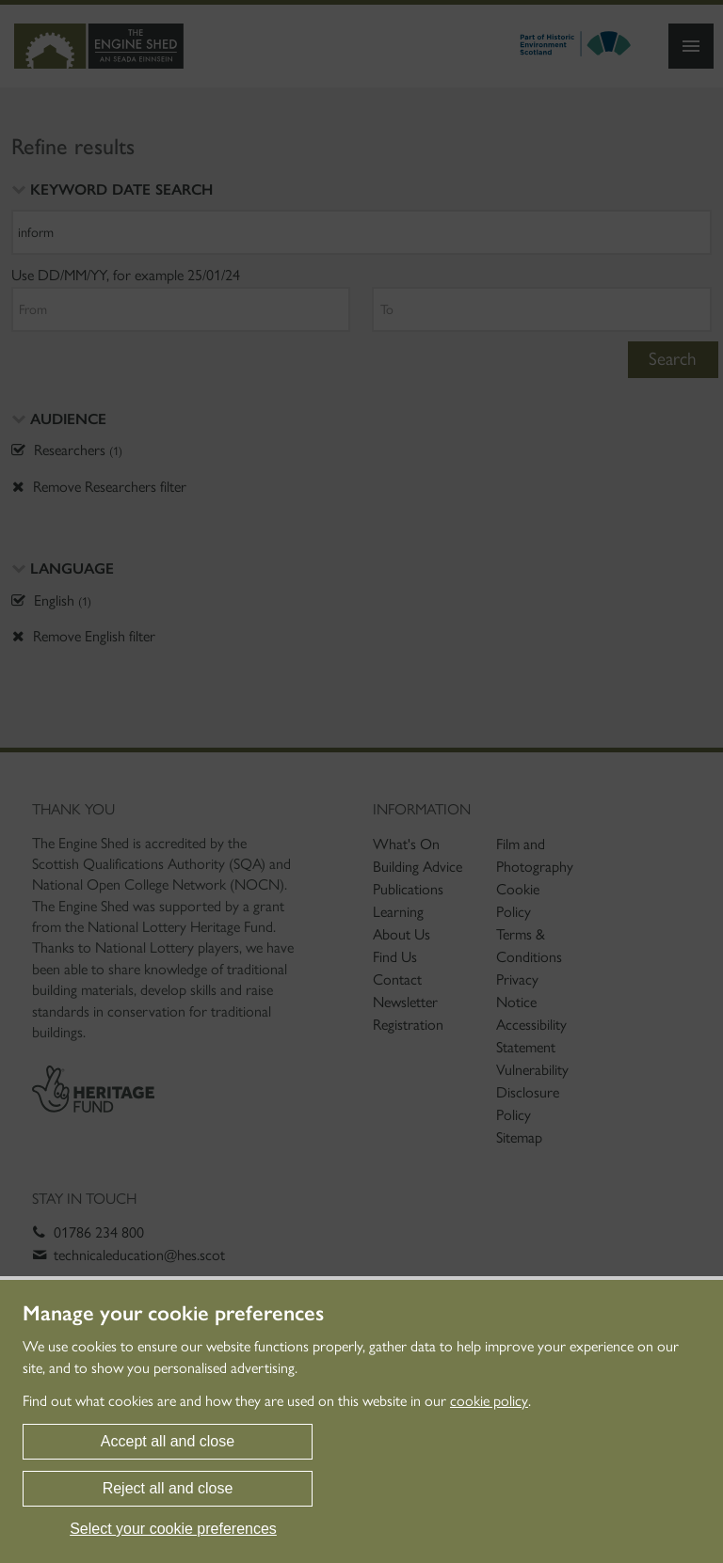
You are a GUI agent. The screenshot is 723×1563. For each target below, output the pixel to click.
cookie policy (489, 1401)
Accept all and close (167, 1441)
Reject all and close (168, 1488)
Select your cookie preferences (173, 1529)
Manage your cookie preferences (173, 1313)
